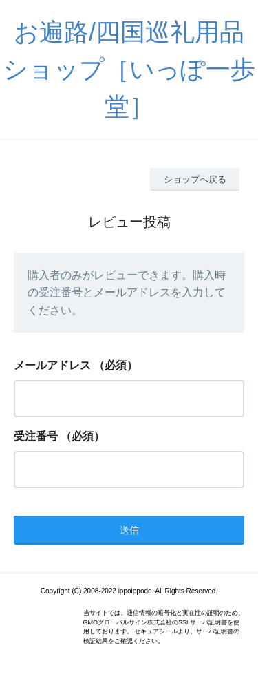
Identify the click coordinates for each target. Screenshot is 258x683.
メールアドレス (52, 365)
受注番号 (36, 436)
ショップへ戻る (195, 179)
